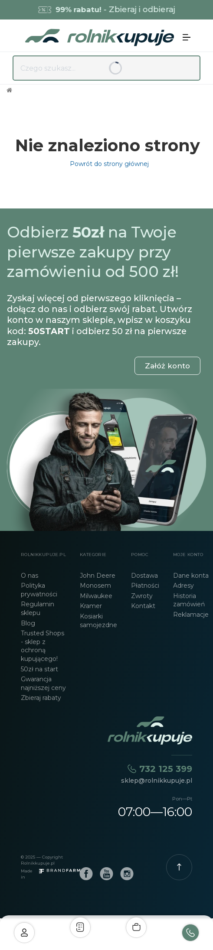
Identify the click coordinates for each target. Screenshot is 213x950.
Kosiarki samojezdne (98, 620)
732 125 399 (165, 768)
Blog (28, 623)
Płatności (145, 585)
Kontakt (143, 606)
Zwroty (142, 596)
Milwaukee (96, 596)
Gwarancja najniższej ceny (43, 683)
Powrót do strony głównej (107, 164)
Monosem (95, 585)
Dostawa (144, 575)
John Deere (97, 575)
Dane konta (191, 575)
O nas (29, 575)
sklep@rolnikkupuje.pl (156, 780)
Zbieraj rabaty (41, 698)
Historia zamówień (189, 600)
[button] (186, 37)
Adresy (183, 585)
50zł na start (39, 669)
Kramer (91, 606)
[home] (97, 37)
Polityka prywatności (39, 590)
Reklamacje (191, 614)
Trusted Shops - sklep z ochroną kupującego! (42, 646)
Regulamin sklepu (37, 608)
